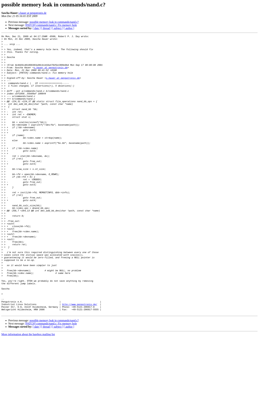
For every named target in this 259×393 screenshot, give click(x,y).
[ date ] (36, 28)
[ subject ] (57, 28)
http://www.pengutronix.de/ (79, 358)
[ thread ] (46, 28)
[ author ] (69, 28)
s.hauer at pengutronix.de (33, 12)
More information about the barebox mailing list (28, 389)
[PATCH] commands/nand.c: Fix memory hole (51, 25)
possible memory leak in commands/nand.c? (54, 21)
